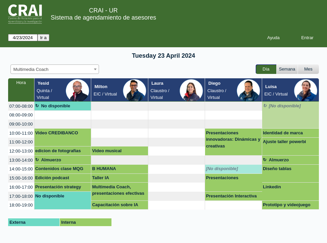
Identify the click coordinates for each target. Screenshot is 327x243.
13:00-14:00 (21, 160)
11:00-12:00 (21, 141)
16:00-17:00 (21, 187)
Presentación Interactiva (231, 195)
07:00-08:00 (21, 106)
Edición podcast (52, 177)
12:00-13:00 (21, 151)
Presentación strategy (58, 186)
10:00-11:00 (21, 133)
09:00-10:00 (21, 124)
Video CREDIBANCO (56, 132)
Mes (308, 69)
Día (265, 69)
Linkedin (272, 186)
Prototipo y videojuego (286, 204)
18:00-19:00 (21, 205)
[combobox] (54, 69)
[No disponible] (285, 105)
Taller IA (100, 177)
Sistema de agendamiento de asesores (103, 17)
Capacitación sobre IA (115, 204)
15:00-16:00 (21, 178)
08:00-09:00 (21, 114)
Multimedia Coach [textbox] (31, 69)
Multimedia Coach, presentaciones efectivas (118, 190)
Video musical (107, 150)
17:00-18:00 (21, 196)
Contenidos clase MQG (59, 168)
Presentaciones (222, 177)
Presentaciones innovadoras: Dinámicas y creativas (233, 139)
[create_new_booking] (119, 106)
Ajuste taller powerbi (284, 141)
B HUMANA (104, 168)
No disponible (55, 105)
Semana (287, 69)
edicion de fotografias (58, 150)
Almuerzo (51, 159)
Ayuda (273, 37)
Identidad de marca (283, 132)
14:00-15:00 (21, 168)
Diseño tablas (277, 168)
